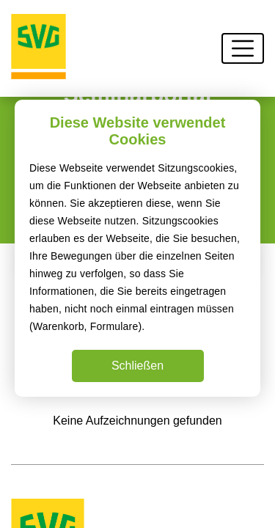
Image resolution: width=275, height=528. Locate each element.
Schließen (137, 365)
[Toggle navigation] (242, 48)
